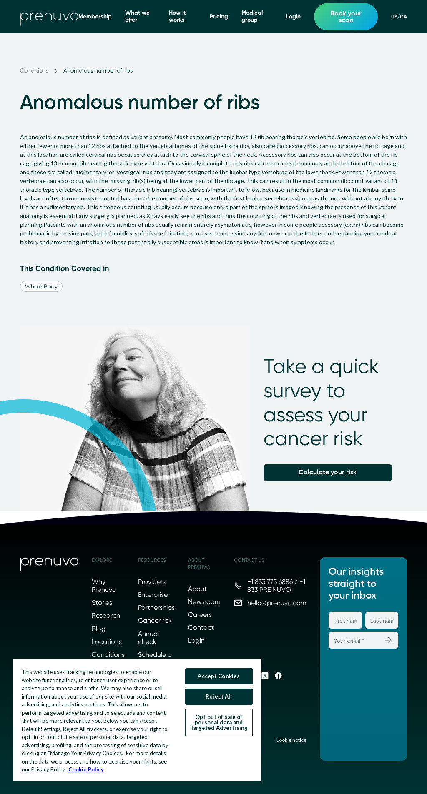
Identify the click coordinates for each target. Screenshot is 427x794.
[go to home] (49, 16)
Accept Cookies (219, 676)
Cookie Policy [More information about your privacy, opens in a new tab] (86, 769)
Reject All (219, 696)
